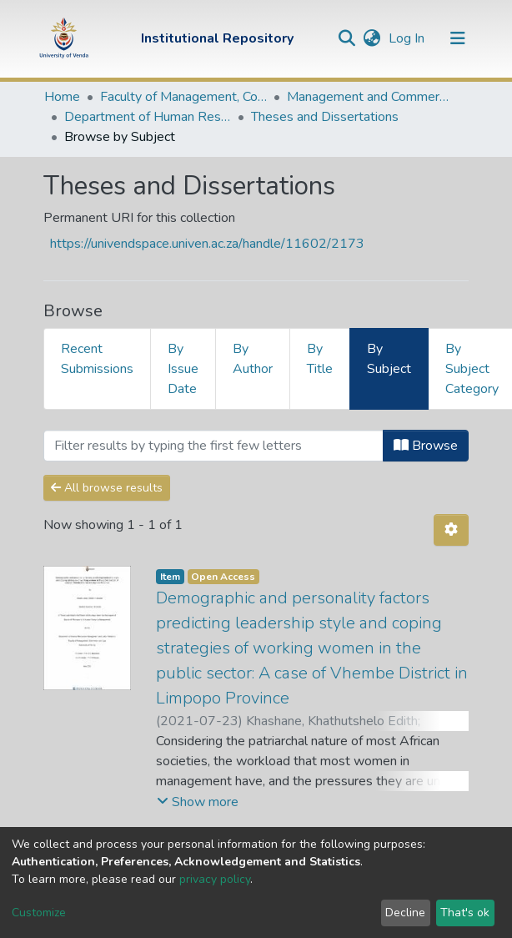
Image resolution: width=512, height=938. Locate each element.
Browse (426, 445)
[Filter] (213, 445)
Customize (39, 912)
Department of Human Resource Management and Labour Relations (147, 117)
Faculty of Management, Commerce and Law (183, 97)
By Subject (389, 359)
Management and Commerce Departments (370, 97)
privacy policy (214, 879)
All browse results (107, 488)
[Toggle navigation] (457, 38)
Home (62, 97)
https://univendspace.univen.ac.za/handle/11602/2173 (207, 243)
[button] (371, 38)
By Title (320, 359)
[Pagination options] (451, 530)
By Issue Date (183, 369)
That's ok (464, 912)
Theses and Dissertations (325, 117)
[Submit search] (346, 38)
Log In (408, 38)
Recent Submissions (97, 359)
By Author (253, 359)
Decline (405, 912)
